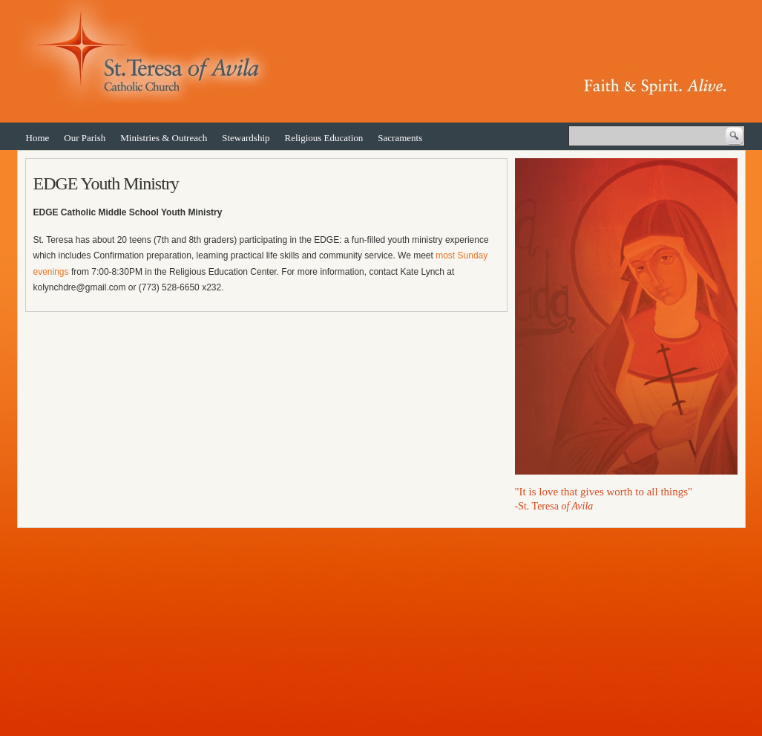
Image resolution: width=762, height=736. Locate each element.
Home (38, 137)
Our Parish (84, 137)
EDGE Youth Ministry (106, 183)
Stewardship (245, 137)
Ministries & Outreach (163, 137)
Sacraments (400, 137)
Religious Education (324, 137)
